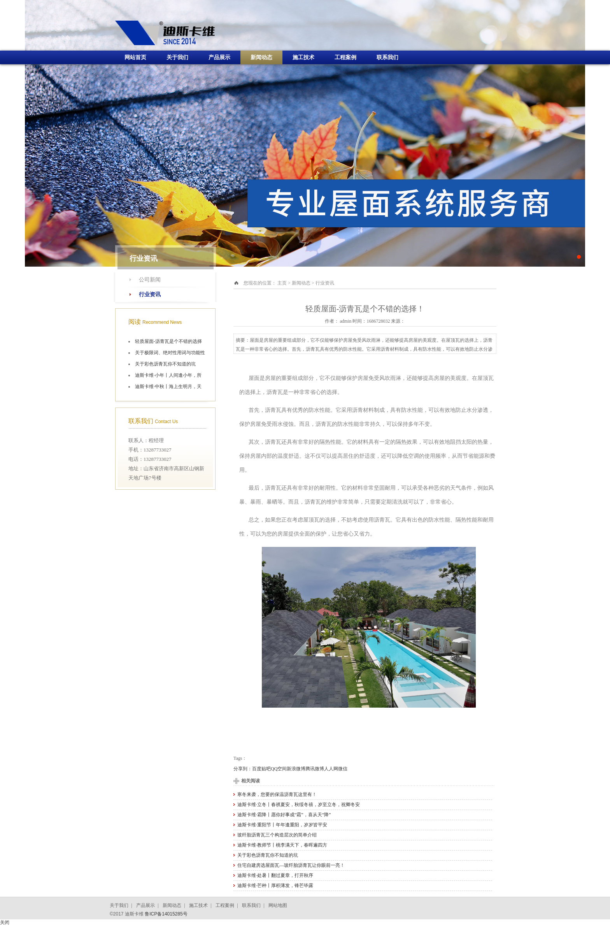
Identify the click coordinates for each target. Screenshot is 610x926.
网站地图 (277, 905)
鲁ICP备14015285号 (166, 914)
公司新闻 (150, 280)
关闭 (4, 922)
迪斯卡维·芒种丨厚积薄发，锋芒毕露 (275, 885)
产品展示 (219, 57)
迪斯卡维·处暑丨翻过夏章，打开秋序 (275, 875)
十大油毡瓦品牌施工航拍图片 (305, 133)
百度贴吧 (261, 768)
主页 (282, 283)
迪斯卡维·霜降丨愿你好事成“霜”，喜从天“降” (284, 814)
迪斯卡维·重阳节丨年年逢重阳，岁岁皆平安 (282, 825)
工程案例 (345, 57)
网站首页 (135, 57)
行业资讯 (150, 294)
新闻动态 (261, 57)
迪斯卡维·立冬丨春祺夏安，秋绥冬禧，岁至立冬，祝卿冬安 (298, 804)
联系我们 (387, 57)
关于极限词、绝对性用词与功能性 (170, 352)
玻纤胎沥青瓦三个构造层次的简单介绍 (277, 835)
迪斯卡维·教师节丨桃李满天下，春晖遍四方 (282, 845)
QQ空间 (279, 768)
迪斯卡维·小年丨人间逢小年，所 (168, 375)
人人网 (331, 768)
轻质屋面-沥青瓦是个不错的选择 (168, 341)
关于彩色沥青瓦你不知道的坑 (165, 364)
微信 (342, 768)
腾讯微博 (314, 768)
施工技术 (303, 57)
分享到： (242, 768)
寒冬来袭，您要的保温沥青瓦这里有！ (277, 794)
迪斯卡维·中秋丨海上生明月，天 (168, 386)
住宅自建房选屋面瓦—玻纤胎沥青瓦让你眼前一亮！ (291, 865)
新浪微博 (296, 768)
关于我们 (177, 57)
